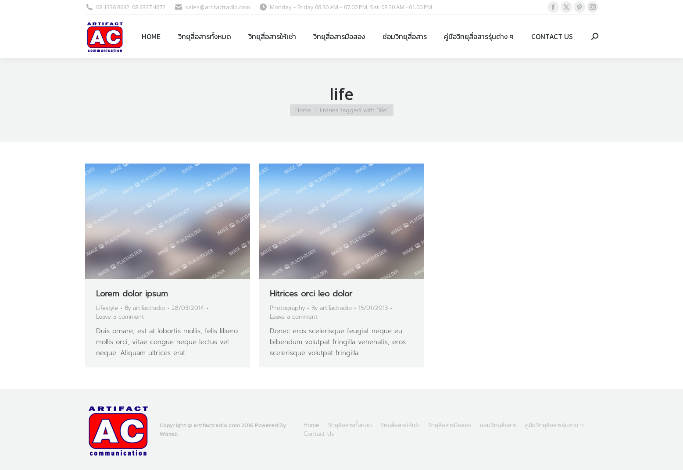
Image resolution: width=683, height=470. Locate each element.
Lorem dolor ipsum (132, 294)
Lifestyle (107, 308)
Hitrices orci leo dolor (311, 294)
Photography (287, 308)
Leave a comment (120, 317)
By (145, 308)
